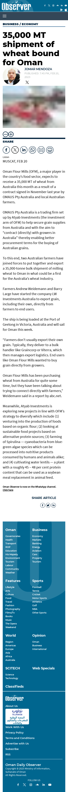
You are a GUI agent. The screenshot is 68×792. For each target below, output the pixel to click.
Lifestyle (9, 587)
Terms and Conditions (19, 738)
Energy (36, 547)
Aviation (36, 550)
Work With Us (14, 727)
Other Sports (39, 612)
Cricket (36, 594)
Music (8, 620)
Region (9, 641)
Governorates (12, 536)
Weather (10, 572)
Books (9, 616)
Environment (12, 558)
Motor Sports (39, 598)
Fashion (9, 605)
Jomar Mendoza (38, 69)
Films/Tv (10, 612)
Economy (37, 536)
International (39, 649)
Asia (7, 652)
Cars (34, 554)
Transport (10, 543)
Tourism (9, 561)
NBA (34, 609)
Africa (8, 656)
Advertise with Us (17, 743)
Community (12, 569)
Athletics (37, 601)
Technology (11, 678)
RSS (8, 754)
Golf (34, 605)
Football (36, 587)
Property (37, 558)
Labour (9, 565)
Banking (37, 543)
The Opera (11, 623)
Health (9, 539)
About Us (11, 706)
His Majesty (11, 554)
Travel (8, 601)
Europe (9, 649)
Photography (12, 609)
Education (11, 550)
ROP (8, 547)
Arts (7, 590)
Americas (10, 645)
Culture (9, 594)
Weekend (10, 627)
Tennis (35, 590)
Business (11, 24)
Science (9, 674)
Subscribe (12, 749)
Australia (10, 660)
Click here (8, 490)
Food (8, 598)
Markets (36, 539)
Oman (35, 641)
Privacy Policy (14, 732)
